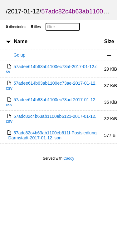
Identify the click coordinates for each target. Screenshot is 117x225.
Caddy (68, 158)
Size (109, 41)
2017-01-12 (23, 11)
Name (20, 41)
